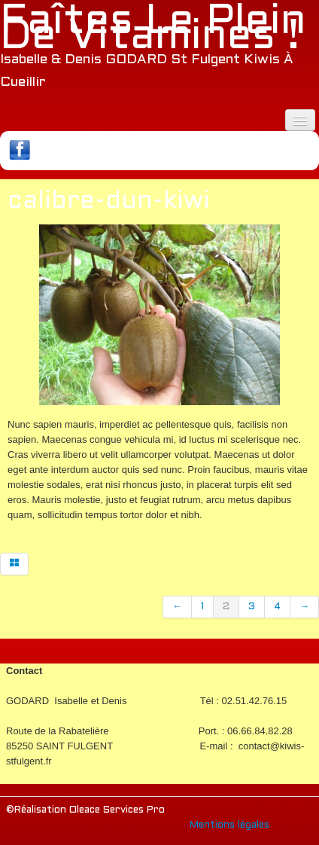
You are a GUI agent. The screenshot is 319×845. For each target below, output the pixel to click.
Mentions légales (229, 825)
